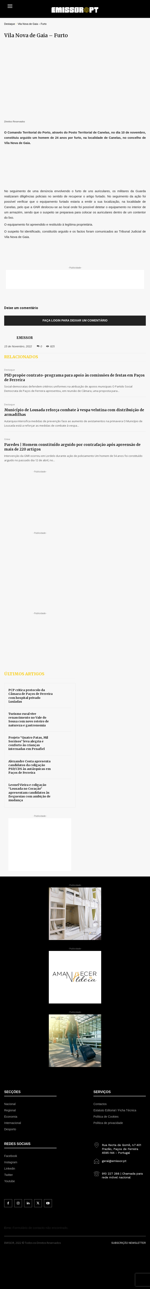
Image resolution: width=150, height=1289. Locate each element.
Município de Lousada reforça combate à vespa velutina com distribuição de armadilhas (74, 412)
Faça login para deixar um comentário (75, 320)
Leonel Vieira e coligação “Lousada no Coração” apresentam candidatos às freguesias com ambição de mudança (29, 792)
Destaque (9, 23)
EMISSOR (25, 337)
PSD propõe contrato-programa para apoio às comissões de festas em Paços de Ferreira (74, 377)
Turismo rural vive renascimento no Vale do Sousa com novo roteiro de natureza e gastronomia (28, 719)
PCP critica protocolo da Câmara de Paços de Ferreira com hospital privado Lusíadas (30, 695)
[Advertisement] (75, 279)
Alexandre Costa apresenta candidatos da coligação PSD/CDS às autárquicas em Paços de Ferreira (29, 767)
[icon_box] (119, 1147)
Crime (7, 439)
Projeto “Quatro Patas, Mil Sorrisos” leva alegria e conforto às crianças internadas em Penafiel (28, 743)
